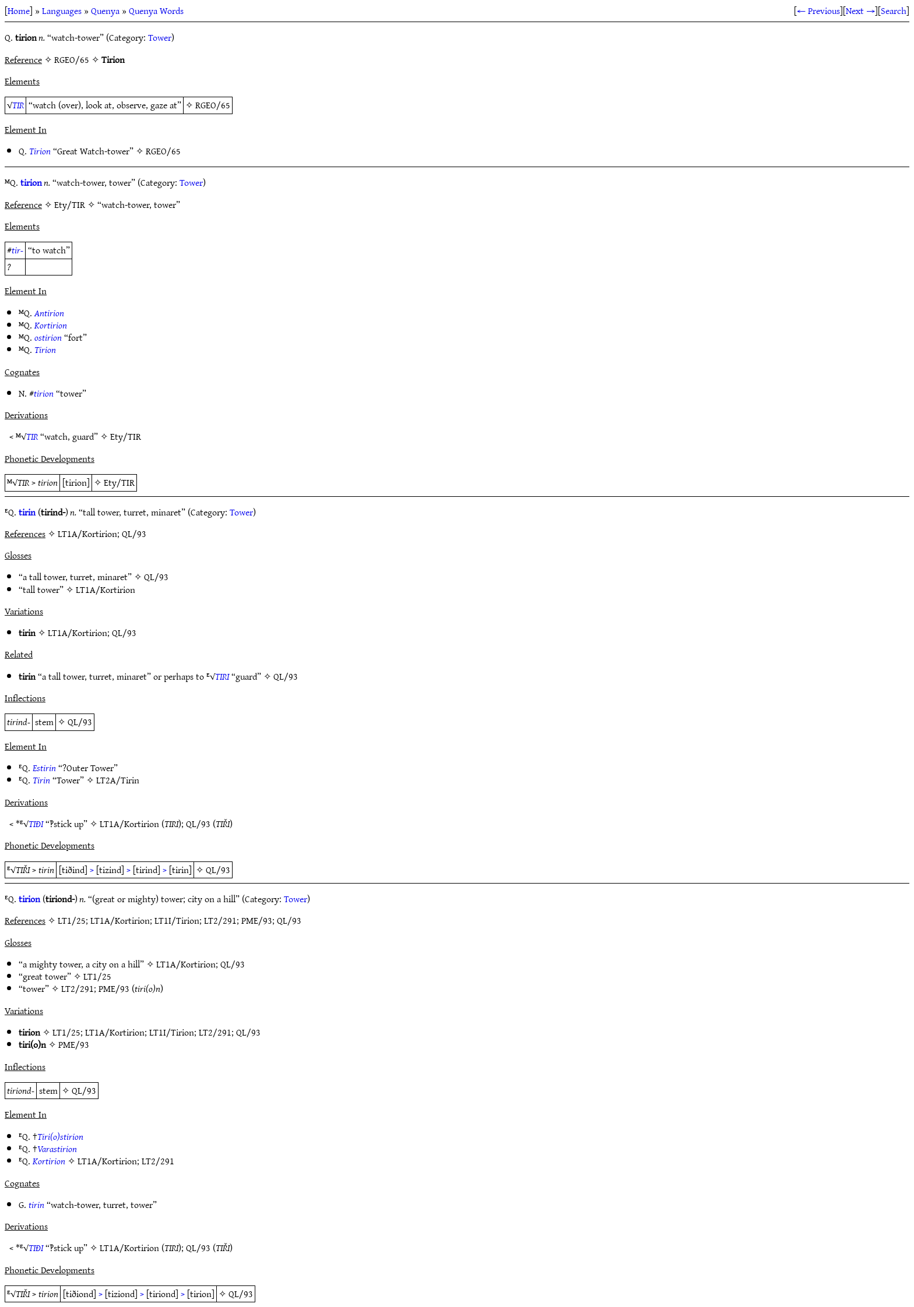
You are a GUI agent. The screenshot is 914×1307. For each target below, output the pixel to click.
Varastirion (57, 1148)
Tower (159, 37)
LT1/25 (97, 976)
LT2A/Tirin (117, 780)
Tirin (41, 780)
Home (19, 10)
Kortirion (50, 325)
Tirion (40, 151)
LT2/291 (77, 988)
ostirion (48, 337)
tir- (17, 250)
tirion (31, 182)
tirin (27, 512)
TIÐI (36, 823)
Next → (860, 10)
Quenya (105, 10)
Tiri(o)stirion (60, 1136)
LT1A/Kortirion (105, 589)
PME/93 (114, 988)
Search (893, 10)
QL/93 (156, 576)
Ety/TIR (125, 436)
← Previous (818, 10)
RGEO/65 (212, 105)
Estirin (44, 768)
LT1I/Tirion (171, 1032)
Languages (62, 10)
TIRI (222, 676)
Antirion (49, 313)
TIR (18, 105)
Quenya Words (156, 10)
